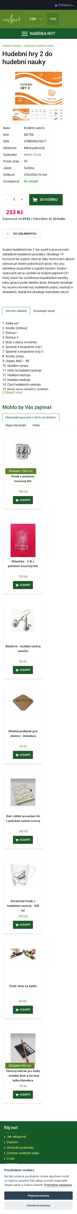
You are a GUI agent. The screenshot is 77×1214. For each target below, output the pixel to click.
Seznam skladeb (16, 311)
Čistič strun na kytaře (23, 986)
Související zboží (44, 311)
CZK (36, 19)
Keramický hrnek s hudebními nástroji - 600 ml (23, 906)
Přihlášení (64, 5)
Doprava (12, 1142)
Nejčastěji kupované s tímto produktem (31, 417)
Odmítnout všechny (38, 1205)
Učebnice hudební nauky (39, 45)
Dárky (36, 425)
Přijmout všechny (38, 1195)
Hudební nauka (11, 45)
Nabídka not (38, 33)
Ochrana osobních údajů (23, 1153)
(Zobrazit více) (12, 392)
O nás (10, 1158)
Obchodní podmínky (20, 1147)
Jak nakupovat (16, 1136)
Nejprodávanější (16, 425)
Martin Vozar (32, 155)
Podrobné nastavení (58, 1185)
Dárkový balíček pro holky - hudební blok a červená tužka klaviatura (23, 1075)
